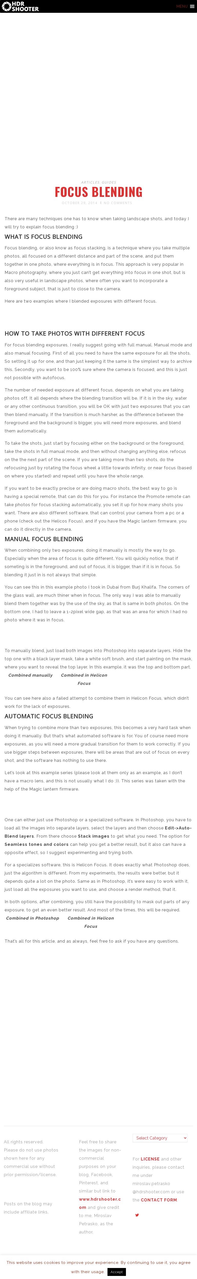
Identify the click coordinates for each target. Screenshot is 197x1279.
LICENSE (151, 1159)
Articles (90, 182)
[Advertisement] (99, 135)
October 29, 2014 (79, 203)
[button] (182, 6)
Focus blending (99, 191)
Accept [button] (117, 1272)
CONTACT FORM (159, 1200)
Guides (109, 182)
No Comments (118, 203)
